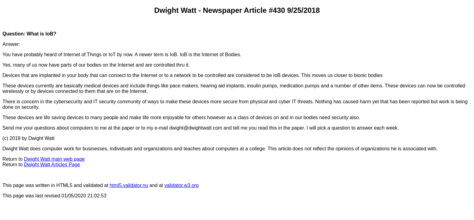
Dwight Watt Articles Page (52, 164)
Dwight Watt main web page (54, 159)
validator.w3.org (181, 185)
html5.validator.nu (129, 185)
